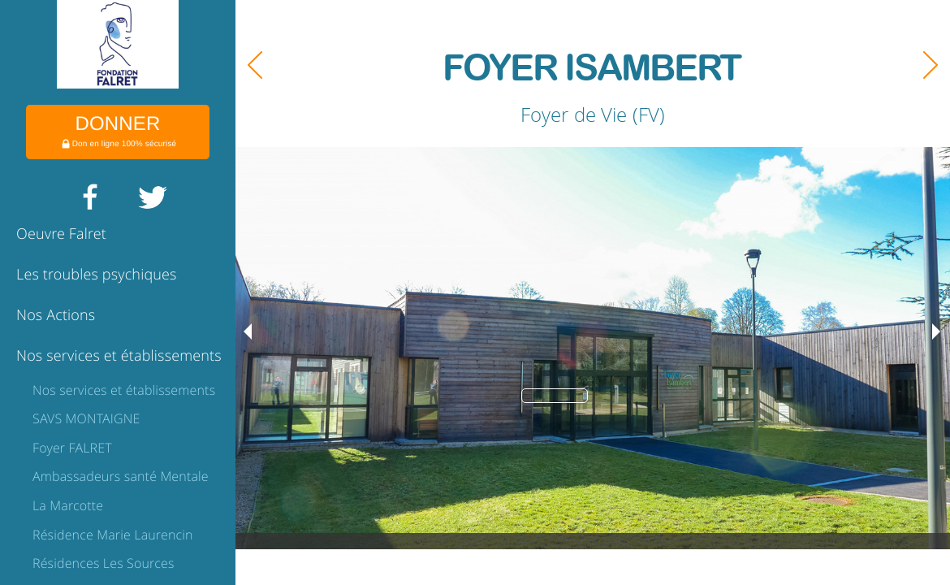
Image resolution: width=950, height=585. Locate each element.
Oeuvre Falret (61, 234)
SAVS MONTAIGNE (86, 418)
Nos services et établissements (119, 356)
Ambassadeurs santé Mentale (120, 476)
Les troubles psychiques (96, 274)
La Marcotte (67, 505)
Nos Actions (55, 315)
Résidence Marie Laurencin (112, 535)
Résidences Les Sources (103, 563)
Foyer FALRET (72, 448)
